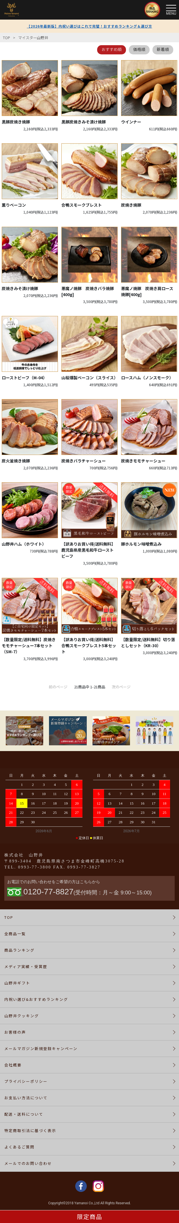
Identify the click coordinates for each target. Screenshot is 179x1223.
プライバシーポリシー (26, 1081)
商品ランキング (19, 950)
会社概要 (13, 1065)
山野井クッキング (21, 1015)
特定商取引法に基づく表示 (30, 1130)
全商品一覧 (15, 933)
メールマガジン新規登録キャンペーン (41, 1048)
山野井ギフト (17, 983)
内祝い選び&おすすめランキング (36, 999)
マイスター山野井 (33, 37)
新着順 (163, 49)
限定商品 (89, 1216)
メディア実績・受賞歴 (25, 966)
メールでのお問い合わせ (28, 1163)
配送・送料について (23, 1114)
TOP (6, 37)
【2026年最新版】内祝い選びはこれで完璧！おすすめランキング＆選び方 (89, 26)
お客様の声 (15, 1032)
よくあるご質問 (19, 1147)
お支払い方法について (26, 1097)
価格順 (139, 49)
